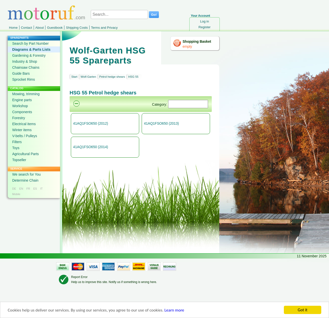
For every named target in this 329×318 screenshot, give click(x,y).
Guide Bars (21, 73)
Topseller (19, 160)
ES (35, 188)
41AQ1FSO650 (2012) (90, 123)
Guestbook (55, 27)
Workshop (20, 106)
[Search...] (119, 14)
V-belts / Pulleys (24, 136)
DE (14, 188)
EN (21, 188)
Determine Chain (25, 180)
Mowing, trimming (26, 94)
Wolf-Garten (88, 76)
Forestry (18, 118)
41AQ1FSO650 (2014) (90, 147)
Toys (15, 148)
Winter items (22, 130)
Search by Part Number (30, 43)
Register (205, 27)
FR (28, 188)
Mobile (16, 194)
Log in (204, 21)
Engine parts (22, 100)
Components (22, 112)
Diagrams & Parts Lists (31, 49)
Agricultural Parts (25, 154)
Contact (26, 27)
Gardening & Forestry (29, 55)
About (39, 27)
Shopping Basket (197, 41)
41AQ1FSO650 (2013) (161, 123)
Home (13, 27)
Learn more (174, 310)
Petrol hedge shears (112, 76)
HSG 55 (133, 76)
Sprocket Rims (23, 79)
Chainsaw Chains (25, 67)
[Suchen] (188, 104)
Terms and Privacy (104, 27)
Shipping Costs (77, 27)
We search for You (26, 174)
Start (74, 76)
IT (41, 188)
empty (187, 46)
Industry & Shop (24, 61)
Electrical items (24, 124)
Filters (17, 142)
